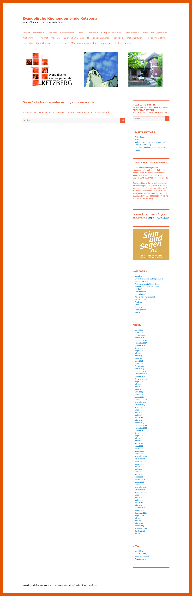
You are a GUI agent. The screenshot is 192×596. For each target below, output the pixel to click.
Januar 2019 (139, 526)
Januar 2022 (139, 451)
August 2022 (139, 436)
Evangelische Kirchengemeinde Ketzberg (60, 18)
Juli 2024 (138, 384)
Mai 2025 (138, 358)
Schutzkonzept (43, 43)
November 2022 (141, 428)
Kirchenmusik (29, 38)
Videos (81, 33)
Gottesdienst (140, 294)
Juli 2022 (138, 438)
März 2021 (139, 477)
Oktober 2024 (140, 376)
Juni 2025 (138, 356)
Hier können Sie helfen (98, 38)
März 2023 (139, 420)
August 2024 (139, 382)
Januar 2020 (139, 510)
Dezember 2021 (141, 454)
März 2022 (139, 446)
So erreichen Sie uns (74, 38)
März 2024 (139, 394)
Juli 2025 (138, 353)
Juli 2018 (138, 534)
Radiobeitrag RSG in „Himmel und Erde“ (150, 142)
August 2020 (139, 495)
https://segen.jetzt (158, 217)
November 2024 (141, 374)
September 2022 (141, 433)
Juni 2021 (138, 469)
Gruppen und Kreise (111, 33)
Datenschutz (61, 43)
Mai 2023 (138, 415)
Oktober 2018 (140, 531)
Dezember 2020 (141, 485)
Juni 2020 (138, 498)
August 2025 (139, 351)
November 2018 (141, 528)
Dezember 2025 (141, 340)
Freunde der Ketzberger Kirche (128, 38)
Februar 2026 (140, 335)
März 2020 (139, 505)
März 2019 (139, 523)
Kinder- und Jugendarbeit (155, 33)
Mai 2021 (138, 472)
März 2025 (139, 364)
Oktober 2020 (140, 490)
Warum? (138, 140)
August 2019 (139, 516)
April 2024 (139, 392)
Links (117, 43)
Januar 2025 (139, 369)
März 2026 (139, 333)
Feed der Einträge (141, 554)
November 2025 (141, 343)
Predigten (93, 33)
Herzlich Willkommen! (33, 33)
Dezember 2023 (141, 400)
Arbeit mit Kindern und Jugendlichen (149, 279)
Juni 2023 (138, 412)
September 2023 (141, 407)
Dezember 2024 (141, 371)
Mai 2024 (138, 389)
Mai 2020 (138, 500)
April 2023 (139, 418)
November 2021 (141, 456)
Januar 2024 (139, 397)
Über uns (55, 38)
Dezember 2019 (141, 513)
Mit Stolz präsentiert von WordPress (83, 585)
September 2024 (141, 379)
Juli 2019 (138, 518)
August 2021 (139, 464)
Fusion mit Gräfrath (156, 38)
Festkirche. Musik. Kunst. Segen (147, 284)
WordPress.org (140, 559)
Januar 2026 (139, 338)
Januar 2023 (139, 423)
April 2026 (139, 330)
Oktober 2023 (140, 405)
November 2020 (141, 487)
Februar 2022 (140, 449)
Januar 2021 (139, 482)
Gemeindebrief (132, 33)
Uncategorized (140, 310)
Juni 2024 (138, 387)
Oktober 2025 (140, 345)
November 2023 (141, 402)
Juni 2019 (138, 521)
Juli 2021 (138, 467)
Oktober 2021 (140, 459)
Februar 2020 (140, 508)
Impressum (106, 43)
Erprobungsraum (141, 281)
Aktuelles (52, 33)
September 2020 (141, 492)
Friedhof (44, 38)
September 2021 (141, 461)
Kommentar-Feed (142, 556)
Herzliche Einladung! (143, 145)
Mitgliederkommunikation (84, 43)
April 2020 (139, 503)
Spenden (128, 43)
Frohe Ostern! (140, 137)
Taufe (137, 305)
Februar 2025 (140, 366)
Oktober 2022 (140, 431)
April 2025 (139, 361)
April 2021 (139, 474)
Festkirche (28, 43)
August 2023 (139, 410)
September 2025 (141, 348)
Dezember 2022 (141, 425)
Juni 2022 (138, 441)
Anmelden (139, 551)
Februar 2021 (140, 479)
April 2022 (139, 443)
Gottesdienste (67, 33)
